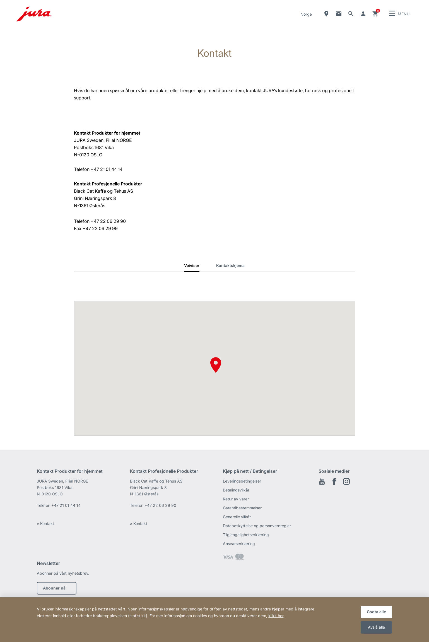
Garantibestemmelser (242, 507)
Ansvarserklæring (239, 543)
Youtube (322, 481)
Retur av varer (236, 499)
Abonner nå (54, 588)
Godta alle (376, 611)
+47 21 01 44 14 (66, 505)
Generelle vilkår (237, 516)
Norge (306, 14)
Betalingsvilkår (236, 490)
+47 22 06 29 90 (160, 505)
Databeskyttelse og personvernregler (257, 525)
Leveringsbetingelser (242, 481)
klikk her (275, 615)
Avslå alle (376, 627)
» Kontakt (45, 523)
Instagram (346, 481)
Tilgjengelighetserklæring (246, 534)
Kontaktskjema (230, 265)
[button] (215, 365)
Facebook (334, 481)
